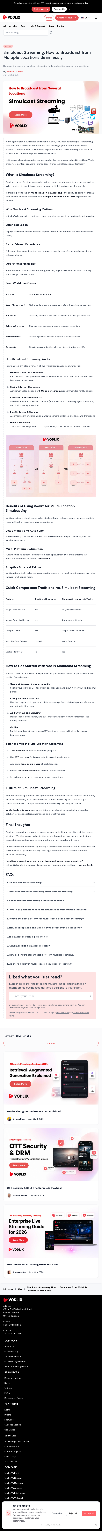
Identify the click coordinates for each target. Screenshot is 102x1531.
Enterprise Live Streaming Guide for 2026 (32, 1264)
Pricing (7, 1414)
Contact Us (59, 9)
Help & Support (37, 26)
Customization (11, 1446)
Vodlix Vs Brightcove (14, 1493)
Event (23, 26)
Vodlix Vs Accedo (13, 1488)
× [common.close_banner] (70, 9)
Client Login (10, 1456)
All (4, 26)
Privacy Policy (62, 1012)
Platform (11, 1404)
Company (10, 1340)
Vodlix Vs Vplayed (13, 1498)
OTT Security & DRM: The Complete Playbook (34, 1188)
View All (51, 1043)
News (51, 26)
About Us (9, 1346)
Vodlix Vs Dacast (13, 1478)
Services (10, 1435)
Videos (8, 1388)
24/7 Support (11, 1461)
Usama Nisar (19, 1119)
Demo (49, 17)
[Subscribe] (90, 996)
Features (9, 1419)
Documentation (12, 1378)
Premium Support (13, 1451)
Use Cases (9, 1429)
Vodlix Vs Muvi (11, 1473)
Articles (13, 26)
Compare (10, 1467)
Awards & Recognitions (16, 1366)
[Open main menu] (96, 18)
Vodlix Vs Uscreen (13, 1483)
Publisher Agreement (15, 1361)
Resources (11, 1372)
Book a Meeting (41, 9)
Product (61, 26)
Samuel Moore (15, 71)
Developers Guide (13, 1398)
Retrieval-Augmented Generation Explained (34, 1111)
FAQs (7, 1393)
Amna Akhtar (19, 1272)
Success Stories (12, 1424)
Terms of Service (81, 1012)
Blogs (7, 1383)
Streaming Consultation (16, 1441)
